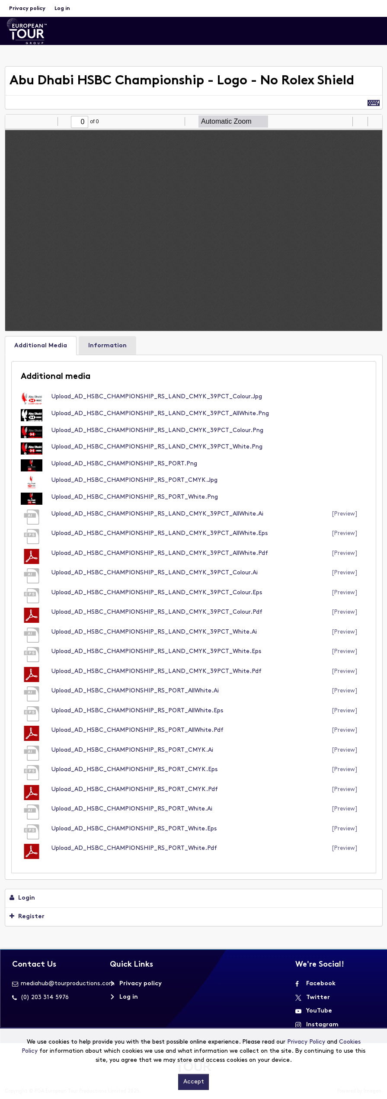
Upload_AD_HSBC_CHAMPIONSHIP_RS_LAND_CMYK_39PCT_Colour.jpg (156, 397)
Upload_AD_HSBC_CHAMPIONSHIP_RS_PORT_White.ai (131, 809)
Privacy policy (27, 8)
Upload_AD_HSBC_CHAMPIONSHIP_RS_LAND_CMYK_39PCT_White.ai (154, 632)
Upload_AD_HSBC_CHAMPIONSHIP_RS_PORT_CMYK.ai (132, 750)
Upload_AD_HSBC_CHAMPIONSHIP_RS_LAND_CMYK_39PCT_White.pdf (156, 671)
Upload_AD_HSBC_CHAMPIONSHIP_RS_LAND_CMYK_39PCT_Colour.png (157, 430)
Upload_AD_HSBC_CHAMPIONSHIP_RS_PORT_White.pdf (134, 848)
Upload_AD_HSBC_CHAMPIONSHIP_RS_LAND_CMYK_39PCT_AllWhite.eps (159, 533)
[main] (194, 498)
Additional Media (40, 346)
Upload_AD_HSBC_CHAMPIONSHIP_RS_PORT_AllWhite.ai (135, 691)
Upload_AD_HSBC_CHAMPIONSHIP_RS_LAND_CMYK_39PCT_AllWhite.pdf (159, 553)
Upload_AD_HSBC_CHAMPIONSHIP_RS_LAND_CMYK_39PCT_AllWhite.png (160, 413)
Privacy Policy (306, 1042)
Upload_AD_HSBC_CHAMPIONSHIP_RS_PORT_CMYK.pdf (134, 789)
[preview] (345, 514)
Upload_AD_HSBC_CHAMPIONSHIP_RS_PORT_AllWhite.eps (137, 711)
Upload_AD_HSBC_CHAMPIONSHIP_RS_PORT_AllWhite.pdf (137, 730)
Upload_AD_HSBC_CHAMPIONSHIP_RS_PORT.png (124, 464)
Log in (62, 8)
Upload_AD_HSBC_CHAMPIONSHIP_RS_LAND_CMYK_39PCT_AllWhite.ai (157, 514)
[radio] (345, 121)
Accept (193, 1082)
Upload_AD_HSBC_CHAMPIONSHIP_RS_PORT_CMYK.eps (134, 769)
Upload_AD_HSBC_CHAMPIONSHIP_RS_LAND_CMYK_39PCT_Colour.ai (154, 573)
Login (22, 897)
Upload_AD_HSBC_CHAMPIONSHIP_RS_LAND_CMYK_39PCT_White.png (156, 447)
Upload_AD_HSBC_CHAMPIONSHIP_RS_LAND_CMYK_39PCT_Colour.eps (156, 593)
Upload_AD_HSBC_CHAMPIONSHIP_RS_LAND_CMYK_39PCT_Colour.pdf (156, 612)
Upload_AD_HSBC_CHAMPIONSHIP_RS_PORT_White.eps (134, 829)
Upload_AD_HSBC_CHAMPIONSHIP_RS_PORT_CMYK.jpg (134, 480)
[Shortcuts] (374, 102)
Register (27, 916)
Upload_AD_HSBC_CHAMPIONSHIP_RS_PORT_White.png (134, 497)
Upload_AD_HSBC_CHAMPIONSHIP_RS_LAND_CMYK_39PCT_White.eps (156, 651)
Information (107, 346)
